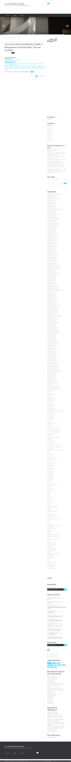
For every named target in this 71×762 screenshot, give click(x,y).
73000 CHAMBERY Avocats (52, 342)
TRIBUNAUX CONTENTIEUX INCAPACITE (55, 727)
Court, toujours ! (61, 152)
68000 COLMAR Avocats (52, 334)
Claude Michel (50, 423)
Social (48, 560)
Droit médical (49, 479)
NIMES (48, 537)
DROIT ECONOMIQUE (51, 695)
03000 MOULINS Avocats (52, 197)
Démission (49, 456)
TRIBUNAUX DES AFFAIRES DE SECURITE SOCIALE (55, 717)
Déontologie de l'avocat (52, 457)
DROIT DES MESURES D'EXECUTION (54, 688)
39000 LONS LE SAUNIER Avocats (53, 266)
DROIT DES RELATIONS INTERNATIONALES (56, 689)
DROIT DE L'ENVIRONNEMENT (53, 685)
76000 (59, 665)
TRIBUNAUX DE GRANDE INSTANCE (54, 715)
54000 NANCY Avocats (51, 294)
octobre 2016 (49, 125)
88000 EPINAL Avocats (51, 376)
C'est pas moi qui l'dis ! (51, 152)
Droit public (49, 480)
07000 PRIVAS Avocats (51, 208)
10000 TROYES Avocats (51, 212)
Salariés (48, 559)
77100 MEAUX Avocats (51, 356)
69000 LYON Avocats (51, 335)
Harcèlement (49, 502)
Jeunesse (49, 508)
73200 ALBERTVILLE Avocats (52, 343)
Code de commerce (51, 426)
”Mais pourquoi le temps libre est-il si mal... (55, 169)
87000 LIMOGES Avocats (52, 374)
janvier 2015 (49, 130)
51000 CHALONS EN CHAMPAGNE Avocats (55, 289)
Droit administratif (51, 462)
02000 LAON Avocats (51, 195)
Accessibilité (49, 391)
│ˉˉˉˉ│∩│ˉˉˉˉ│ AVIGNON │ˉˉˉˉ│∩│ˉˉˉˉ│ (55, 167)
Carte (49, 578)
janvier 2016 (49, 128)
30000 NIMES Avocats (51, 248)
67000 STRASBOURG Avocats (53, 332)
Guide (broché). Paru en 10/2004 (12, 60)
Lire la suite (49, 119)
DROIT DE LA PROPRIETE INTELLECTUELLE (55, 683)
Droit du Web (50, 474)
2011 (55, 667)
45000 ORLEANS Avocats (52, 277)
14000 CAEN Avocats (51, 220)
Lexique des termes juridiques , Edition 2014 (55, 629)
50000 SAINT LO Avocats (52, 285)
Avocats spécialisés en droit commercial (55, 409)
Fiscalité (48, 496)
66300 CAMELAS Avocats (52, 328)
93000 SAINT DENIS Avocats (52, 383)
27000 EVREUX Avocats (51, 243)
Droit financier (50, 476)
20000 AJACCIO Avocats (51, 229)
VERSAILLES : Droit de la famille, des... (54, 637)
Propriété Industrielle (51, 548)
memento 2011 (51, 665)
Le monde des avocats (14, 3)
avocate (63, 665)
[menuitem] (8, 15)
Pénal (48, 540)
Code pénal (49, 436)
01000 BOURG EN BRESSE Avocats (54, 194)
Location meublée (50, 526)
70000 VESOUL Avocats (51, 337)
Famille (48, 493)
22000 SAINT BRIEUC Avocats (53, 234)
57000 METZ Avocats (51, 300)
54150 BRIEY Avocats (51, 295)
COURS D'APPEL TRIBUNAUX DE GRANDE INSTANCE (55, 724)
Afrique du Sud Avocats (51, 394)
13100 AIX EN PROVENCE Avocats (53, 218)
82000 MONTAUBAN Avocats (53, 363)
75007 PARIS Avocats (51, 349)
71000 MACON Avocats (51, 339)
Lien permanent (8, 71)
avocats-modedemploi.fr (52, 412)
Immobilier (49, 505)
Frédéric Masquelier (8, 58)
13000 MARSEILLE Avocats (52, 217)
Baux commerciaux (51, 416)
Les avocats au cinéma (51, 514)
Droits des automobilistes (24, 71)
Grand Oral (49, 499)
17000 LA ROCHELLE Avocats (52, 225)
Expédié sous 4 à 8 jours (10, 61)
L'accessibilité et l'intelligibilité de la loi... (55, 633)
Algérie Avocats (50, 396)
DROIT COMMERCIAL (51, 675)
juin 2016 (49, 127)
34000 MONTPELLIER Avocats (53, 255)
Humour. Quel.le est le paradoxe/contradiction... (56, 171)
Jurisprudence (50, 510)
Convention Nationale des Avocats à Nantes (56, 449)
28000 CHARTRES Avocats (52, 245)
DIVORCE (49, 686)
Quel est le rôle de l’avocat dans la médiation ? (56, 606)
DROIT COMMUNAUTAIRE (52, 677)
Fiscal (48, 494)
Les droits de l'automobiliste (10, 57)
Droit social (49, 482)
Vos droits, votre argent (52, 568)
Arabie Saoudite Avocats (52, 397)
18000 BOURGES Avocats (52, 226)
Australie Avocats (50, 403)
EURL (48, 491)
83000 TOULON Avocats (52, 365)
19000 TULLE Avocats (51, 228)
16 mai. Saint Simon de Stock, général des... (55, 159)
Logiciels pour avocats (51, 528)
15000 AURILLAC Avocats (52, 221)
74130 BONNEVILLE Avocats (52, 346)
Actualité (49, 392)
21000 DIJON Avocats (51, 232)
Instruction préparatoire (52, 506)
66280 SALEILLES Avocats (52, 326)
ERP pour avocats (50, 490)
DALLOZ (49, 453)
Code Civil (49, 425)
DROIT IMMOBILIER (51, 682)
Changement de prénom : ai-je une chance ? (55, 611)
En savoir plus (49, 761)
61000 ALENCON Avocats (52, 311)
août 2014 (49, 131)
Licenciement (49, 517)
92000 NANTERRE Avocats (52, 382)
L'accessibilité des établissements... (54, 619)
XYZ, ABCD (51, 172)
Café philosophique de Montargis (53, 170)
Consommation (50, 443)
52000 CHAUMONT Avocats (52, 291)
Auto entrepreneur (51, 405)
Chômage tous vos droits (52, 422)
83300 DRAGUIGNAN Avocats (53, 366)
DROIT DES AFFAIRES (51, 691)
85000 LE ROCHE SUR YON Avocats (54, 369)
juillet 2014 (49, 133)
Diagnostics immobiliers (52, 459)
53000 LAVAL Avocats (51, 292)
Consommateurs (50, 442)
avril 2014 (49, 137)
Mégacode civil (50, 531)
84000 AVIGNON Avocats (52, 368)
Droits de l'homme (50, 483)
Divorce (48, 460)
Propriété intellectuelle (51, 550)
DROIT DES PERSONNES (52, 678)
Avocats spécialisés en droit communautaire (55, 411)
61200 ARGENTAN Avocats (52, 312)
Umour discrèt (50, 166)
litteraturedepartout (51, 150)
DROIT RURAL (50, 700)
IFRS (48, 503)
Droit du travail (50, 473)
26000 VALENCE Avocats (52, 242)
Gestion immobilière (51, 497)
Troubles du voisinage (51, 565)
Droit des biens (50, 471)
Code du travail (50, 434)
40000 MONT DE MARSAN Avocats (54, 268)
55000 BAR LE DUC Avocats (52, 297)
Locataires (49, 523)
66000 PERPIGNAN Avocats (52, 322)
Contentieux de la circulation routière (54, 446)
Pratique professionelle (51, 543)
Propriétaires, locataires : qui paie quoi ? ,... (55, 615)
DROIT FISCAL (50, 697)
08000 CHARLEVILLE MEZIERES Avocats (55, 209)
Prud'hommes (50, 551)
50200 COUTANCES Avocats (52, 288)
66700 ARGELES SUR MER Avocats (53, 331)
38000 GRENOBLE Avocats (52, 263)
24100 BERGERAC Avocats (52, 238)
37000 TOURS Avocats (51, 262)
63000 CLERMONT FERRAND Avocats (54, 315)
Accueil (7, 15)
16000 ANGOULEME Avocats (52, 223)
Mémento (49, 533)
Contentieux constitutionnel (52, 445)
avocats (49, 663)
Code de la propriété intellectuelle (53, 429)
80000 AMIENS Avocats (51, 360)
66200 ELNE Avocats (51, 325)
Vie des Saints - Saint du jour (52, 160)
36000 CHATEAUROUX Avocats (53, 260)
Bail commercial (50, 414)
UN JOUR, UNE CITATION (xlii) (53, 156)
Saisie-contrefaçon (51, 557)
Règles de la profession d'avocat (53, 553)
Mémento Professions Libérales (53, 536)
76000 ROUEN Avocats (51, 351)
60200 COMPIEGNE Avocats (52, 309)
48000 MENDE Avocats (51, 282)
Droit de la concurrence (51, 468)
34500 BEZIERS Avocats (51, 257)
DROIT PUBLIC (50, 699)
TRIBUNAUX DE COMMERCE (52, 713)
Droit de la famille (50, 469)
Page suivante (42, 76)
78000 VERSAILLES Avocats (52, 357)
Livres (48, 522)
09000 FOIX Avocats (51, 211)
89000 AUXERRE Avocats (52, 377)
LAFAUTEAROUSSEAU (54, 154)
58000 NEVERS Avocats (51, 302)
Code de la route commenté (52, 431)
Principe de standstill (51, 545)
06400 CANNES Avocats (51, 205)
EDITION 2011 (50, 488)
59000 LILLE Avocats (51, 303)
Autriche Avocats (50, 406)
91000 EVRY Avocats (51, 380)
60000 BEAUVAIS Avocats (52, 308)
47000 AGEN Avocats (51, 280)
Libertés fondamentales (52, 516)
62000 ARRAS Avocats (51, 314)
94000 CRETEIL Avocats (51, 385)
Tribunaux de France (51, 563)
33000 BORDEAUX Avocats (52, 254)
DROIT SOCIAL (50, 702)
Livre (48, 520)
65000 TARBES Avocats (51, 320)
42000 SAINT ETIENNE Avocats (53, 272)
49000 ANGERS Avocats (51, 283)
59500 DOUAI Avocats (51, 306)
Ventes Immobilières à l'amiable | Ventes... (55, 602)
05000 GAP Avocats (51, 200)
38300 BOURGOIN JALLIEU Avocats (54, 265)
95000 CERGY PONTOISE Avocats (53, 386)
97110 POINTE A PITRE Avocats (53, 388)
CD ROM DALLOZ (50, 419)
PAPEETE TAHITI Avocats (52, 539)
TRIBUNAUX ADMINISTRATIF (53, 720)
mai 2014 (49, 136)
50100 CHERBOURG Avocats (52, 286)
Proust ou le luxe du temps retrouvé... (54, 164)
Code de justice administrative (53, 428)
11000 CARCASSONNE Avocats (53, 214)
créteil (51, 667)
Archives (14, 15)
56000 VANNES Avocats (51, 299)
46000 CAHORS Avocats (51, 278)
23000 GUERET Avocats (51, 235)
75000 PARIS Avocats (51, 348)
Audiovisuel (49, 402)
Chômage (49, 420)
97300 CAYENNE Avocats (52, 389)
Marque (48, 530)
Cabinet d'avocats (50, 417)
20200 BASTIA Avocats (51, 231)
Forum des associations (51, 737)
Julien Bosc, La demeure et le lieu (53, 149)
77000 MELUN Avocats (51, 354)
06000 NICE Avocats (51, 201)
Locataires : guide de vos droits (53, 525)
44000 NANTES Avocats (51, 275)
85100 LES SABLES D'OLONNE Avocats (54, 371)
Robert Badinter (50, 556)
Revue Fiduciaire (50, 554)
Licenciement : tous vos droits (53, 519)
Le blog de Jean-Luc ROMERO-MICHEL (56, 164)
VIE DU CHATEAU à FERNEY (56, 162)
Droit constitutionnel (51, 465)
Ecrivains (49, 486)
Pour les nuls (49, 542)
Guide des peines (50, 500)
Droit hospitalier (50, 477)
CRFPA (48, 451)
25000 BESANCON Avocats (52, 240)
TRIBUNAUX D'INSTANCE (52, 712)
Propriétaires (50, 547)
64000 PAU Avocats (51, 317)
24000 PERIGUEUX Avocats (52, 237)
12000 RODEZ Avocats (51, 215)
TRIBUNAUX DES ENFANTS (52, 731)
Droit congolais (50, 463)
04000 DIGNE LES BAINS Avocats (53, 198)
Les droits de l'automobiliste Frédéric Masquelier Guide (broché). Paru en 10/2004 (23, 47)
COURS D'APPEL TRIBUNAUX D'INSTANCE (55, 722)
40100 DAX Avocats (51, 269)
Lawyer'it (49, 513)
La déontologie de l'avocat (52, 511)
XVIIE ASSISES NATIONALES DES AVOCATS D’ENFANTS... (55, 599)
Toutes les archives (50, 141)
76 (48, 667)
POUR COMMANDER (9, 62)
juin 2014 (49, 134)
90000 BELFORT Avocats (52, 379)
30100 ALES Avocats (51, 249)
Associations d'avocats (51, 400)
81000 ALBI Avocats (51, 362)
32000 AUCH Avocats (51, 252)
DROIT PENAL (50, 692)
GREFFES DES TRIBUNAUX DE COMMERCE (55, 719)
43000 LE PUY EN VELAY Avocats (53, 274)
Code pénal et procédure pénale (53, 437)
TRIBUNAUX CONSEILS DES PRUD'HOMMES (56, 726)
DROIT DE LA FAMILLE (51, 694)
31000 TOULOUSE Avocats (52, 251)
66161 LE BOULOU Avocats (52, 323)
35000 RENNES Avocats (51, 258)
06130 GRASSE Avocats (51, 203)
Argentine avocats (50, 399)
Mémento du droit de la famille (53, 534)
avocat (54, 663)
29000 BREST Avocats (51, 246)
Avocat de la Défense (51, 408)
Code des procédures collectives (53, 433)
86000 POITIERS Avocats (52, 372)
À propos (22, 15)
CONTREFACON (50, 703)
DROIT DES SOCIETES (51, 680)
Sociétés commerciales (51, 562)
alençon (58, 663)
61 (55, 665)
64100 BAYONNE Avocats (52, 319)
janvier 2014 (49, 139)
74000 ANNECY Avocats (51, 345)
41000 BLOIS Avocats (51, 271)
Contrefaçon (49, 448)
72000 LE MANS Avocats (52, 340)
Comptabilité (49, 439)
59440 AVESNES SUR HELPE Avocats (54, 305)
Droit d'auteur (50, 466)
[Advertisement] (51, 63)
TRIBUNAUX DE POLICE (52, 729)
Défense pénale (50, 454)
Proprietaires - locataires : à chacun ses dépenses (55, 624)
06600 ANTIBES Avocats (52, 206)
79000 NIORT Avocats (51, 359)
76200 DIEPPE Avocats (51, 352)
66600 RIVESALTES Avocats (52, 329)
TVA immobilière (50, 567)
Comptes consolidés (51, 440)
